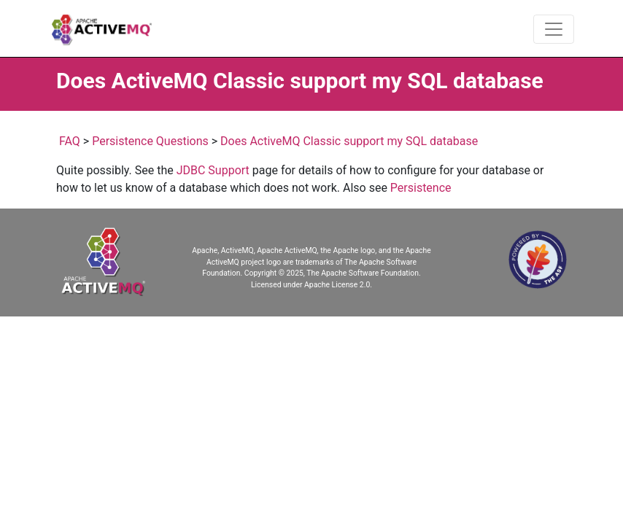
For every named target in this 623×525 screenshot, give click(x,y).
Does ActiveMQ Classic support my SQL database (349, 141)
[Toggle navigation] (553, 29)
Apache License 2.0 (337, 284)
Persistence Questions (150, 141)
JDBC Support (213, 170)
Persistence (421, 188)
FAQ (69, 141)
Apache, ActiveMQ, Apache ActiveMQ (254, 250)
